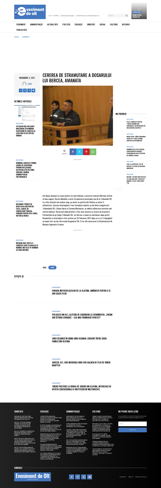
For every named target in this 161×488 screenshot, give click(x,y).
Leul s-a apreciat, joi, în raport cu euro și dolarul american (136, 166)
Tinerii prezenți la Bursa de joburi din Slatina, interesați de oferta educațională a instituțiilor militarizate (81, 388)
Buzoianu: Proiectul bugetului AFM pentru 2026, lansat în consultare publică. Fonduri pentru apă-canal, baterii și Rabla (27, 210)
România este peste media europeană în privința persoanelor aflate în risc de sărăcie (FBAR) (136, 152)
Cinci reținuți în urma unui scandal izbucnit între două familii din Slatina (79, 340)
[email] (132, 424)
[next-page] (120, 189)
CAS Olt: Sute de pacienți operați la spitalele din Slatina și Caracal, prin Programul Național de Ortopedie (22, 425)
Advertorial (137, 12)
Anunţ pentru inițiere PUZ (137, 16)
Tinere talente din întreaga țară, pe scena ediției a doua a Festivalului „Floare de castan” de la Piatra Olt (102, 418)
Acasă (16, 37)
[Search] (126, 15)
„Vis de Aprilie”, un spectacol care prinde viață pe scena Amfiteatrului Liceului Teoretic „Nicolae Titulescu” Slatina (102, 451)
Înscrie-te (132, 430)
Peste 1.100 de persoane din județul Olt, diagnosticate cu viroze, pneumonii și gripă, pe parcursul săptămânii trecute (24, 450)
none (52, 267)
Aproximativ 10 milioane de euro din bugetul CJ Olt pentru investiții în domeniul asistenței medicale (76, 418)
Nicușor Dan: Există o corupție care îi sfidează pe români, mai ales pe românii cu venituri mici (27, 246)
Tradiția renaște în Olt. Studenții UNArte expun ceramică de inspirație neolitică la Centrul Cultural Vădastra (103, 444)
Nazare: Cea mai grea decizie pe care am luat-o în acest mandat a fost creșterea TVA (136, 180)
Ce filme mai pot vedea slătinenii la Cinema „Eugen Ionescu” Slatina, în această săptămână (101, 436)
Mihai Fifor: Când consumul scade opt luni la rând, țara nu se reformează (136, 138)
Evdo (30, 83)
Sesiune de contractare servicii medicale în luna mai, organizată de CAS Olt (23, 418)
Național (20, 123)
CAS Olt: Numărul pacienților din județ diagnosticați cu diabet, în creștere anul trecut (24, 433)
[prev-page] (117, 189)
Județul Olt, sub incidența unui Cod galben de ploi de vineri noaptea (81, 364)
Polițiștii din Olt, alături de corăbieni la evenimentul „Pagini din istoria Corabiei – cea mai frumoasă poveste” (82, 316)
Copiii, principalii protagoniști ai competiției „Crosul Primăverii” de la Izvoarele (76, 425)
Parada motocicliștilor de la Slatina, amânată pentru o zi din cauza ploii (81, 292)
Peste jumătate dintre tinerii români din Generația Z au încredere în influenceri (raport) (136, 125)
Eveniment (25, 37)
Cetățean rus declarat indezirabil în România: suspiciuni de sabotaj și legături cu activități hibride (25, 131)
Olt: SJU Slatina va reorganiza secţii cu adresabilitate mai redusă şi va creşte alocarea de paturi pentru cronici (76, 442)
